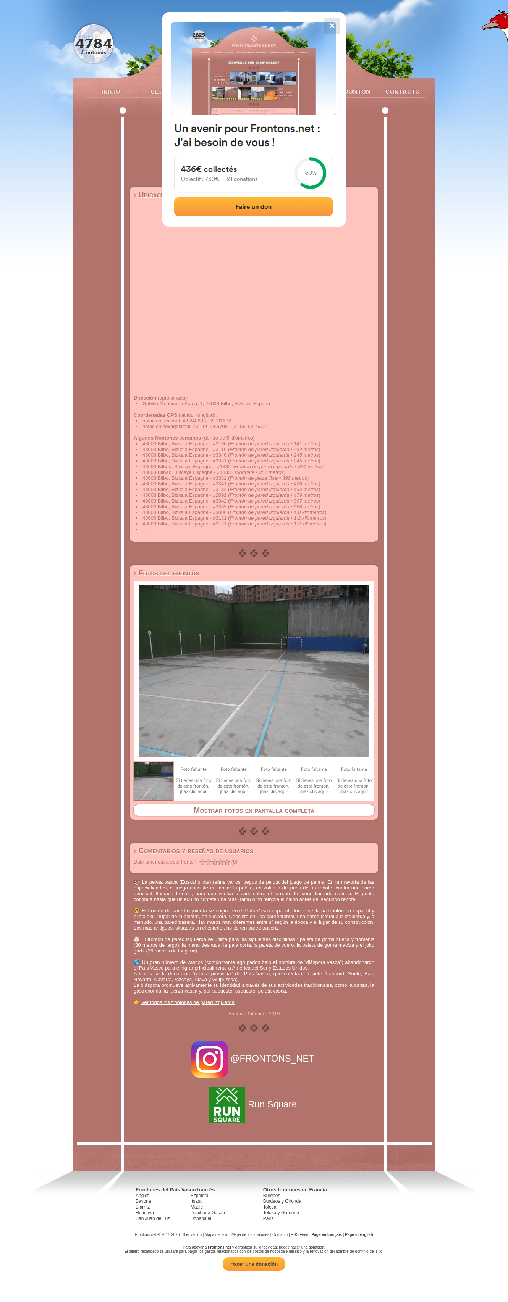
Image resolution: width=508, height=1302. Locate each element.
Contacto (399, 91)
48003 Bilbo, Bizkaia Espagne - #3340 (184, 455)
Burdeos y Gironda (282, 1201)
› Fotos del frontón (166, 573)
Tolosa (270, 1207)
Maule (197, 1207)
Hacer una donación (254, 1264)
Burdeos (271, 1195)
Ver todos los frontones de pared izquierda (188, 1002)
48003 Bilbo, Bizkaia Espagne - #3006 (184, 512)
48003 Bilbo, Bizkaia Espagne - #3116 (184, 449)
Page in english (359, 1235)
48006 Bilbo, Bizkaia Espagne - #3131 (184, 518)
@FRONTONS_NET (254, 1058)
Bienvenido (192, 1235)
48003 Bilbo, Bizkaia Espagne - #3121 (184, 524)
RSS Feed (299, 1235)
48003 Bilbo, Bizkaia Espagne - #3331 (184, 461)
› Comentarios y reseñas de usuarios (193, 850)
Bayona (143, 1201)
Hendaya (145, 1212)
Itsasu (197, 1201)
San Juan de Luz (153, 1218)
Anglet (142, 1195)
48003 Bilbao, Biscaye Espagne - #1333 (186, 472)
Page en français (327, 1235)
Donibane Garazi (208, 1212)
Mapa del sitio (216, 1235)
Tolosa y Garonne (281, 1212)
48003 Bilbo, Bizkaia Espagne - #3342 (184, 501)
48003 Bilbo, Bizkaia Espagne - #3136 (184, 443)
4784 (94, 43)
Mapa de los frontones (250, 1235)
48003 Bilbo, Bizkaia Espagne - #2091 (184, 495)
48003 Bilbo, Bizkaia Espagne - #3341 (184, 484)
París (268, 1218)
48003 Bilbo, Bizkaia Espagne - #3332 (184, 478)
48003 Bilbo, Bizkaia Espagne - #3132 (184, 489)
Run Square (254, 1104)
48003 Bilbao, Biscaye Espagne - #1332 (186, 466)
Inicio (110, 91)
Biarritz (143, 1207)
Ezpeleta (200, 1195)
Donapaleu (202, 1218)
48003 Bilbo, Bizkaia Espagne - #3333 (184, 506)
